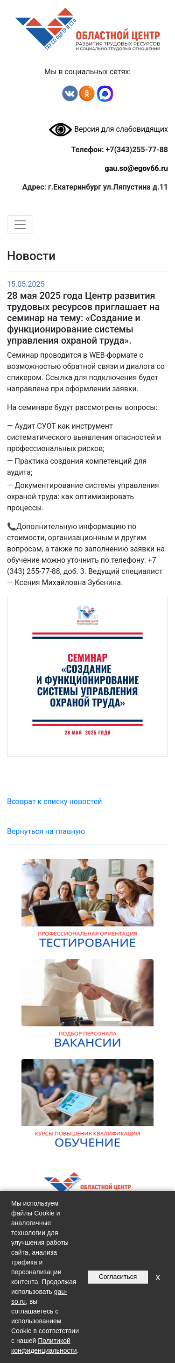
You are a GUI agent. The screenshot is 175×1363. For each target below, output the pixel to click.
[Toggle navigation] (20, 224)
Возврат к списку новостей (54, 801)
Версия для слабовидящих (108, 129)
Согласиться (118, 1276)
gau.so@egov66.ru (136, 168)
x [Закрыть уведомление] (157, 1277)
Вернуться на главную (46, 831)
